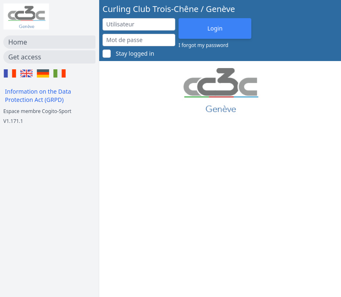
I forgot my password (203, 45)
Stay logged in (135, 53)
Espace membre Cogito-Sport (37, 111)
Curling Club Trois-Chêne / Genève (169, 8)
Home (17, 42)
